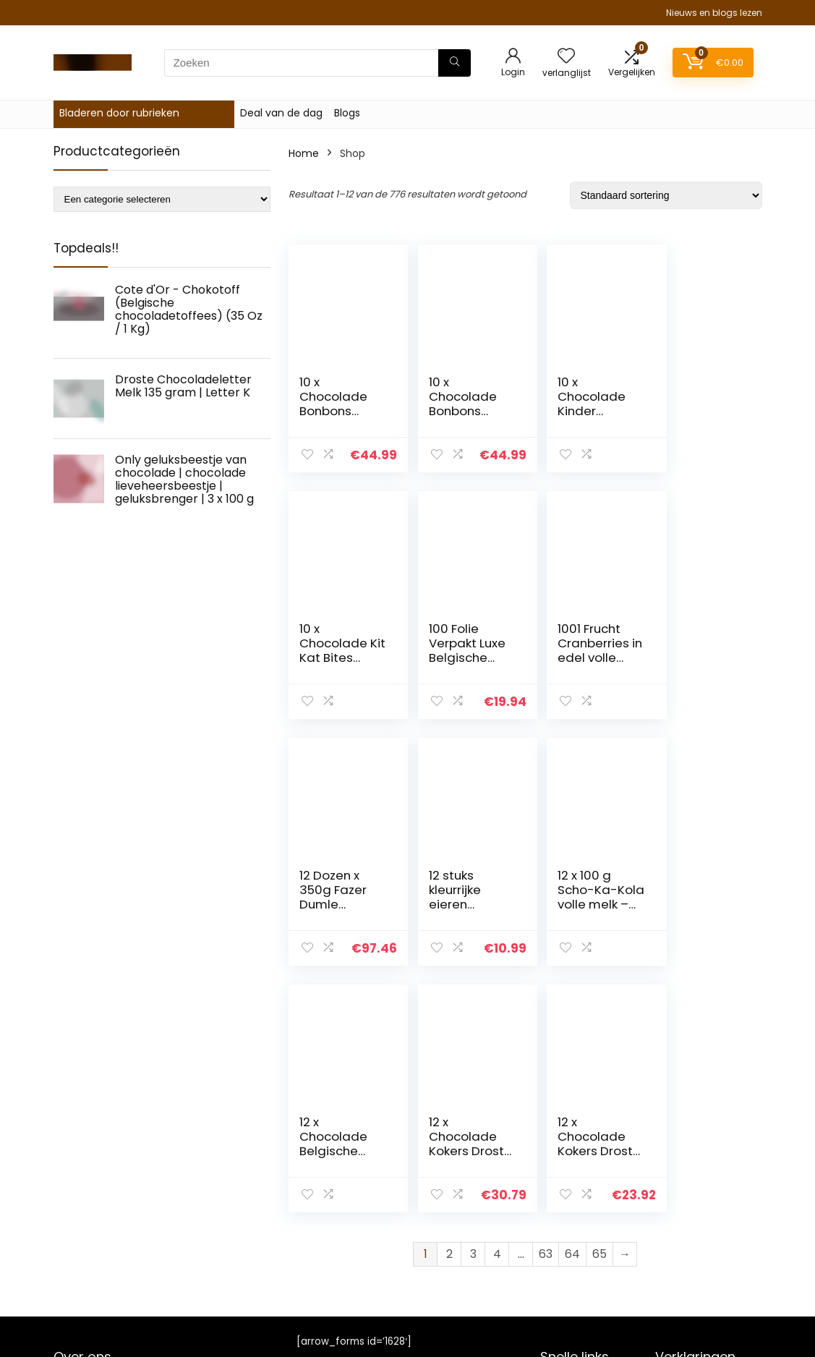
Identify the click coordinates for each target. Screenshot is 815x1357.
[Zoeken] (454, 63)
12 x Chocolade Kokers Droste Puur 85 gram (696, 904)
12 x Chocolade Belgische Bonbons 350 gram (459, 904)
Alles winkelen (574, 1221)
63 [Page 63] (545, 1007)
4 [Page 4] (497, 1007)
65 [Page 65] (599, 1007)
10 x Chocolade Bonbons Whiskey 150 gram (455, 410)
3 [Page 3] (473, 1007)
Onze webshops (580, 1261)
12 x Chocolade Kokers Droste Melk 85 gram (576, 904)
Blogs (347, 113)
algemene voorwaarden (688, 1207)
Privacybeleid (688, 1180)
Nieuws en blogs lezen (714, 13)
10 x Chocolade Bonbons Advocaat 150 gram (333, 410)
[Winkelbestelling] (666, 195)
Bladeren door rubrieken (119, 113)
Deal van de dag (281, 113)
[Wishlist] (566, 57)
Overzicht (564, 1201)
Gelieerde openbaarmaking (698, 1240)
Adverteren (568, 1282)
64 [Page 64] (572, 1007)
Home (304, 153)
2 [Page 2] (449, 1007)
